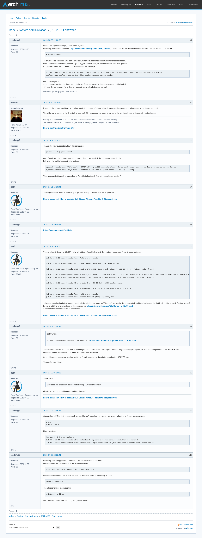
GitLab (159, 5)
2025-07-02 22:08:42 (52, 326)
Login (44, 18)
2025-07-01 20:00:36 (52, 225)
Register (35, 18)
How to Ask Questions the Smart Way (58, 128)
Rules (18, 18)
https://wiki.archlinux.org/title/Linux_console (90, 48)
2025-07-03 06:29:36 (52, 373)
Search (27, 18)
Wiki (149, 5)
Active (178, 22)
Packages (126, 5)
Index (10, 18)
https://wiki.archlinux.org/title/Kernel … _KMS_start (110, 306)
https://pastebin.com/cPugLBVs (57, 230)
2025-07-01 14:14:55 (52, 140)
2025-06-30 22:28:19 (52, 103)
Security (171, 5)
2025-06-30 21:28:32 (52, 40)
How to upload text (51, 199)
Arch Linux (16, 4)
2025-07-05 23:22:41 (52, 455)
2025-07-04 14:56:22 (52, 410)
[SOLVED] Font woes (63, 29)
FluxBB (189, 528)
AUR (181, 5)
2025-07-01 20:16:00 (52, 246)
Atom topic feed (186, 525)
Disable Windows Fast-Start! (91, 199)
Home (114, 5)
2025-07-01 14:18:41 (52, 187)
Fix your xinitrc (110, 199)
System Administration (32, 29)
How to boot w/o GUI (69, 199)
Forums (139, 5)
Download (193, 5)
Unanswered (187, 22)
